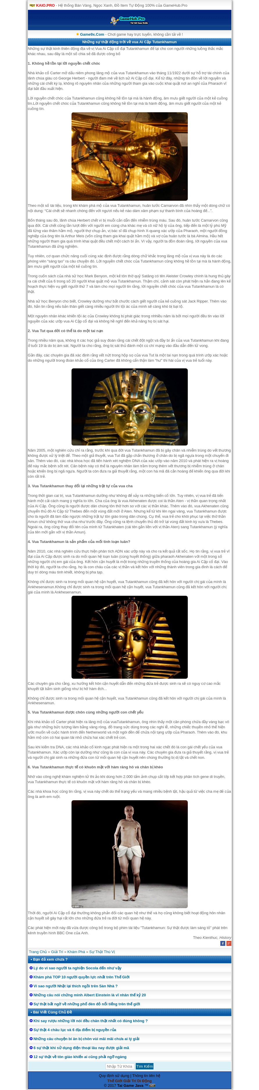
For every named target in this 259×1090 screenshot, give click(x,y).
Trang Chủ (38, 952)
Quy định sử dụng (114, 1075)
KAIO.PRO (45, 5)
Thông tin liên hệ (146, 1075)
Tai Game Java (130, 1085)
